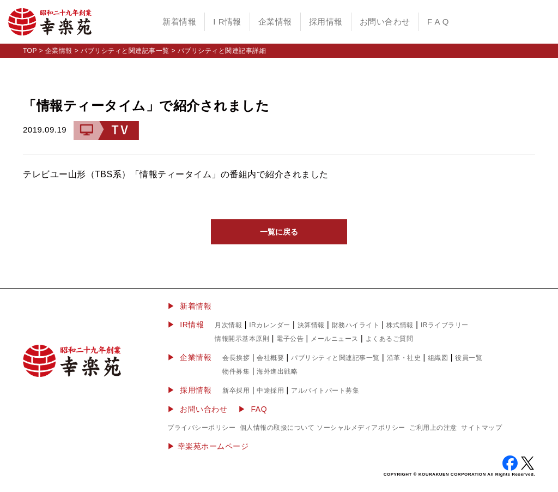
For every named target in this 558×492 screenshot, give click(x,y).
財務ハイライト (356, 325)
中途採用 (270, 390)
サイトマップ (481, 427)
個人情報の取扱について (277, 427)
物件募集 (236, 371)
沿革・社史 (404, 358)
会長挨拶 (236, 358)
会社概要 (270, 358)
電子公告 (290, 339)
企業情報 (275, 21)
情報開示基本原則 (242, 339)
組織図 (438, 358)
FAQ (259, 409)
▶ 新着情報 (189, 306)
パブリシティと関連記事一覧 (125, 51)
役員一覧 (468, 358)
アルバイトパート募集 (325, 390)
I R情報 (227, 21)
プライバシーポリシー (201, 427)
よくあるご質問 (390, 339)
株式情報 (400, 325)
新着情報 (179, 21)
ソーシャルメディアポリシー (361, 427)
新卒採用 (236, 390)
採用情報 (326, 21)
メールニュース (335, 339)
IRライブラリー (445, 325)
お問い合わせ (385, 21)
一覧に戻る (279, 231)
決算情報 (311, 325)
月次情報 (228, 325)
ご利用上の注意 (433, 427)
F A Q (438, 21)
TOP (30, 51)
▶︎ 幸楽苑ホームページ (207, 446)
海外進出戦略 (277, 371)
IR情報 (192, 324)
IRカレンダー (269, 325)
